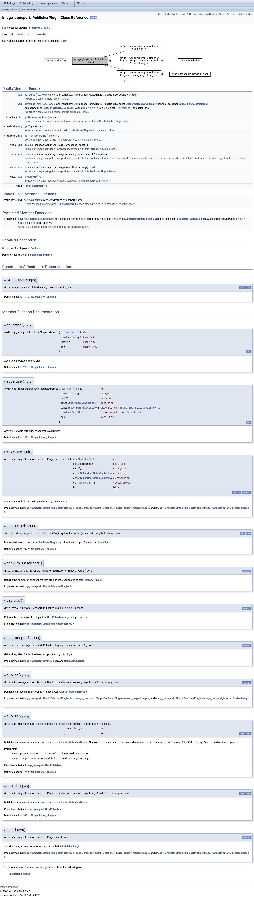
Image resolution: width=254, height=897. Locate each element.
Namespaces (48, 3)
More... (46, 27)
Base (5, 27)
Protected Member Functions (222, 14)
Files (80, 3)
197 (25, 549)
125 (25, 367)
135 (25, 437)
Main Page (10, 3)
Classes (66, 3)
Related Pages (28, 3)
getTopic (30, 126)
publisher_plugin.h (31, 34)
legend (127, 81)
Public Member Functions (169, 14)
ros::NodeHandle (46, 94)
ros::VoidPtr (89, 107)
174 (25, 771)
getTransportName (35, 135)
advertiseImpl (26, 218)
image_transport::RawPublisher (40, 660)
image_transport (10, 9)
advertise (30, 94)
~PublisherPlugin (34, 185)
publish (29, 144)
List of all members (245, 14)
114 (25, 296)
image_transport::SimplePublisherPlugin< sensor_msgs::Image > (112, 507)
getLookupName (33, 200)
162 (25, 815)
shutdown (30, 176)
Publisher (35, 27)
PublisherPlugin (29, 9)
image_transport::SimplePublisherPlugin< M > (48, 507)
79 (22, 254)
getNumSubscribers (36, 117)
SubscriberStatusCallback (140, 103)
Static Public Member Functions (195, 14)
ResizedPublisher (74, 660)
